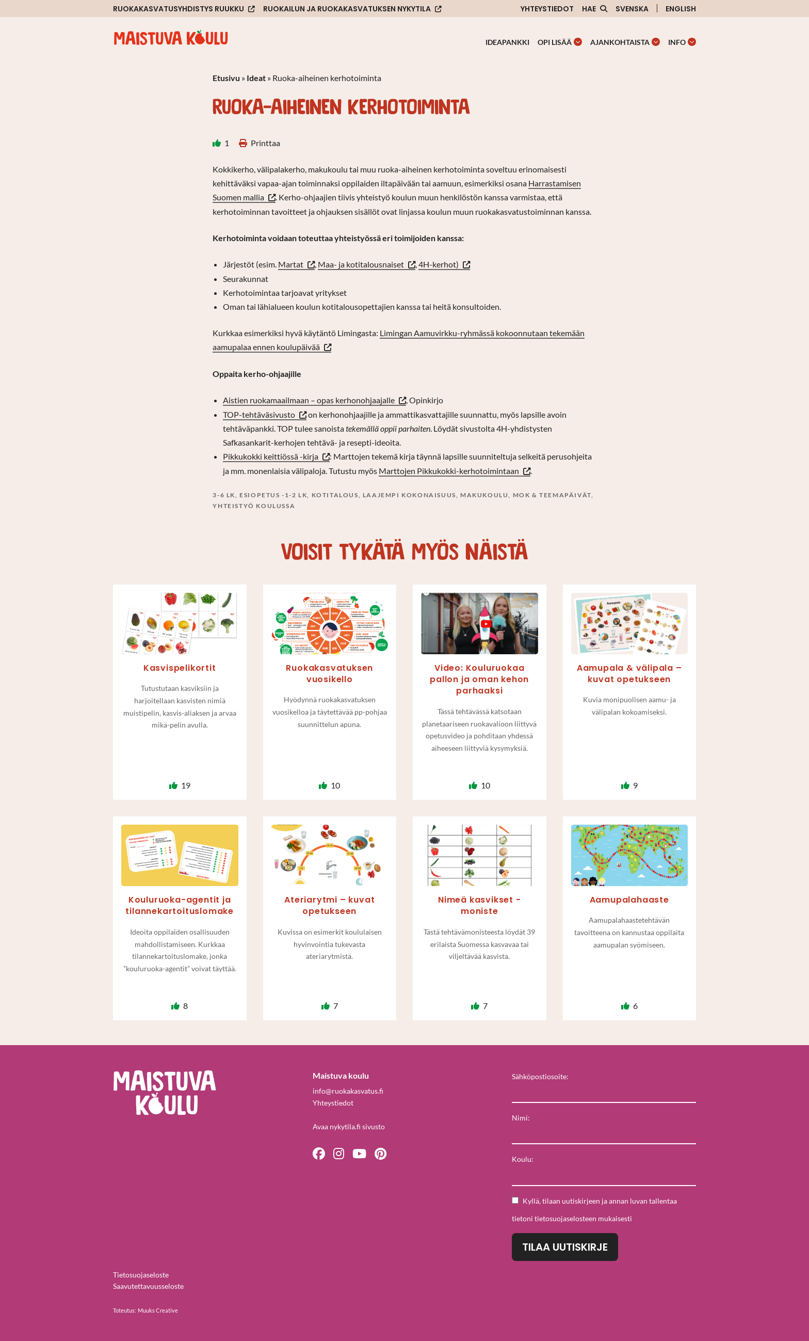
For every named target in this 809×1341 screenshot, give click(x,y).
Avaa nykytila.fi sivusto (349, 1126)
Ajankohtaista (620, 42)
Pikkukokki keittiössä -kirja (270, 456)
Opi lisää (555, 42)
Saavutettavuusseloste (148, 1286)
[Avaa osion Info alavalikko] (692, 42)
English (681, 8)
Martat (290, 264)
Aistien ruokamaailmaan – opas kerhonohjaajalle (309, 400)
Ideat (256, 78)
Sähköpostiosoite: (540, 1076)
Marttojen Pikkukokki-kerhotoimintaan (449, 471)
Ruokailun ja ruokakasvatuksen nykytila (347, 9)
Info (677, 42)
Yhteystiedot (547, 8)
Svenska (632, 8)
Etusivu (226, 78)
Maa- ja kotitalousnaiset (361, 264)
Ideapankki (507, 42)
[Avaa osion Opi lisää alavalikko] (578, 42)
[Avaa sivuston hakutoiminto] (594, 8)
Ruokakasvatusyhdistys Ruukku (178, 9)
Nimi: (521, 1117)
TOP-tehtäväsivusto (259, 414)
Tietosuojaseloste (141, 1274)
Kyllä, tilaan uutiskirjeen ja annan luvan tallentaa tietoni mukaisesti (594, 1209)
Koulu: (522, 1159)
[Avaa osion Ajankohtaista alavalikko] (656, 42)
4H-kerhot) (438, 264)
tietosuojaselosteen (565, 1218)
